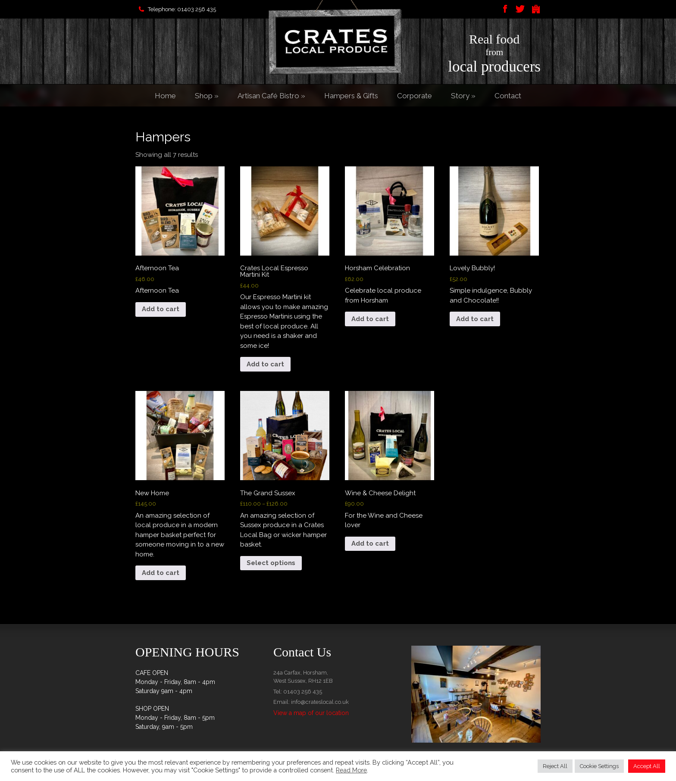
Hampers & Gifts (351, 95)
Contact (507, 95)
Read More (351, 770)
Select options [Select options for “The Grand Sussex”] (271, 563)
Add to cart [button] (160, 309)
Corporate (414, 95)
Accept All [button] (646, 766)
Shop (207, 95)
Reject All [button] (555, 766)
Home (165, 95)
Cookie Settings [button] (599, 766)
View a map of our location (311, 712)
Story (463, 95)
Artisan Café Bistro (271, 95)
